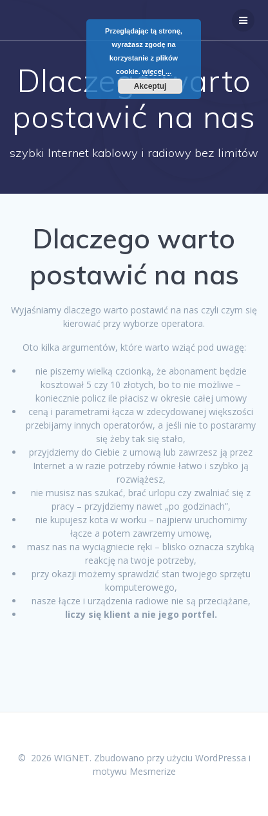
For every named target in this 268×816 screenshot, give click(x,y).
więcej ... (156, 71)
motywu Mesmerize (134, 771)
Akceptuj (150, 86)
